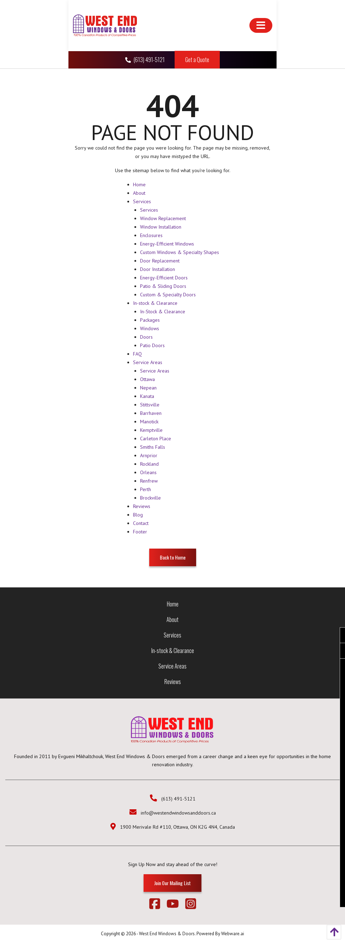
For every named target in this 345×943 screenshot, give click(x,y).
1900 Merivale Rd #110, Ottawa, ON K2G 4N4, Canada (177, 827)
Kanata (147, 396)
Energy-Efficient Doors (164, 277)
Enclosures (151, 235)
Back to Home (173, 557)
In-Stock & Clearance (162, 311)
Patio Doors (152, 345)
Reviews (141, 506)
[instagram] (190, 904)
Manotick (149, 421)
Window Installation (160, 227)
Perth (145, 489)
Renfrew (149, 481)
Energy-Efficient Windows (167, 244)
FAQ (137, 354)
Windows (149, 328)
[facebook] (158, 904)
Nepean (148, 388)
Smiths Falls (152, 447)
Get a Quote (197, 59)
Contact (141, 523)
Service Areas (147, 362)
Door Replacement (160, 261)
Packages (150, 320)
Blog (138, 515)
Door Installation (157, 269)
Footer (140, 531)
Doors (146, 337)
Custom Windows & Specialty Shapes (179, 252)
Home (139, 184)
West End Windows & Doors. (167, 934)
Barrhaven (151, 413)
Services (142, 201)
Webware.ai (232, 934)
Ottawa (147, 379)
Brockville (150, 498)
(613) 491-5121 (145, 59)
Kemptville (151, 430)
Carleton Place (155, 438)
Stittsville (149, 404)
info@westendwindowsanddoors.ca (178, 813)
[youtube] (175, 904)
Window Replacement (163, 218)
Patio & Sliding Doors (163, 286)
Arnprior (148, 455)
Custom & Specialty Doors (168, 294)
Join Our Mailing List (172, 883)
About (139, 193)
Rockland (149, 464)
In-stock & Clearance (155, 303)
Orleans (148, 472)
